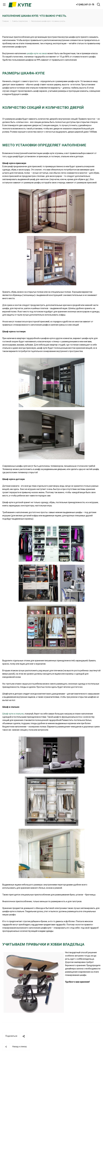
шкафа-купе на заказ (37, 53)
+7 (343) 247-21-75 (85, 4)
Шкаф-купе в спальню (13, 714)
